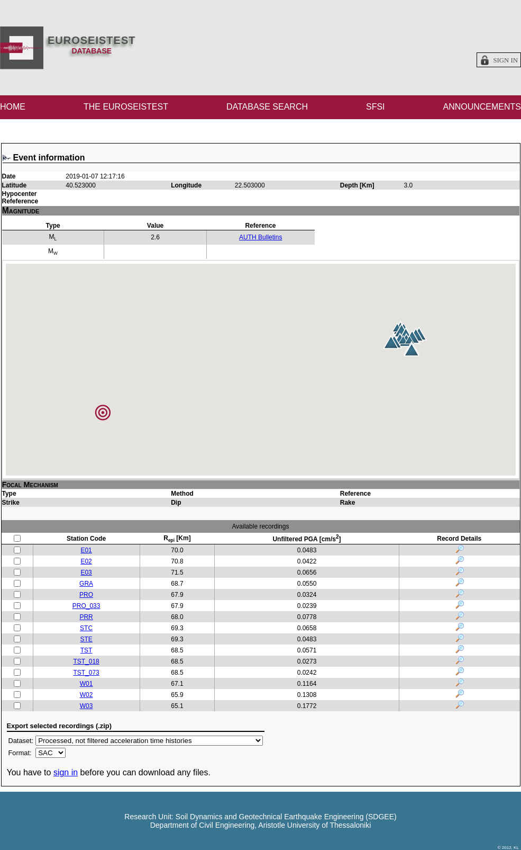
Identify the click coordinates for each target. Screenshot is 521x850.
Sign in (505, 60)
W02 (86, 695)
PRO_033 (86, 606)
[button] (411, 349)
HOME (12, 106)
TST (86, 650)
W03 (86, 706)
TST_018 (86, 661)
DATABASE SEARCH (267, 106)
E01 (86, 550)
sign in (65, 772)
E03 (86, 572)
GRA (86, 583)
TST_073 (86, 672)
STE (86, 639)
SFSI (375, 106)
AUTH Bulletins (260, 237)
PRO (86, 594)
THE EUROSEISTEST (126, 106)
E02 (86, 561)
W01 (86, 683)
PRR (86, 617)
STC (86, 628)
